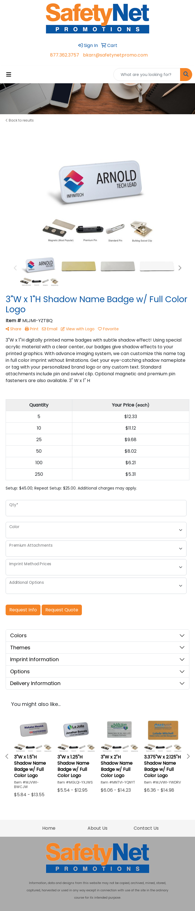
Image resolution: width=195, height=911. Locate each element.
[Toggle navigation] (9, 74)
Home (48, 828)
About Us (97, 828)
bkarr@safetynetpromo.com (115, 55)
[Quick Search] (146, 74)
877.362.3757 (64, 55)
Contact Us (146, 828)
